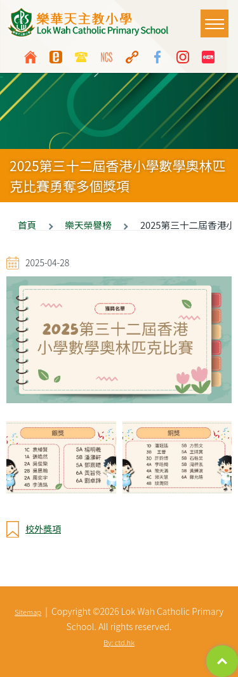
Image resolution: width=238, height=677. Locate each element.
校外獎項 (43, 528)
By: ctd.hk (119, 642)
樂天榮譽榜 (88, 224)
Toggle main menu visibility (216, 17)
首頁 (27, 224)
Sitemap (28, 612)
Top (222, 661)
